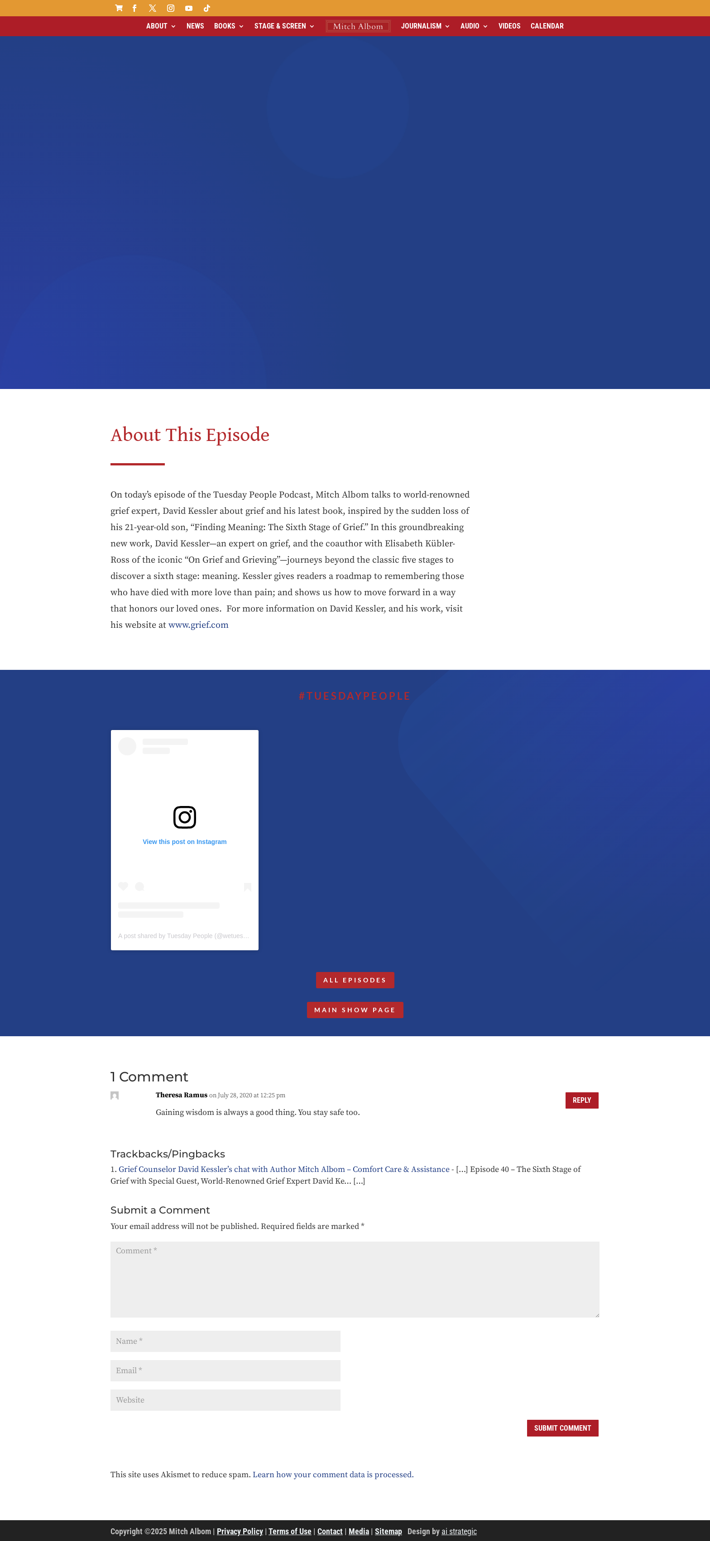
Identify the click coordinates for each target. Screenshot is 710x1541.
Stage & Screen (280, 26)
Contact (330, 1531)
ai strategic (459, 1531)
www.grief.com (198, 625)
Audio (470, 26)
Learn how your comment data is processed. (333, 1475)
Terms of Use (290, 1531)
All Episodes (355, 980)
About (157, 26)
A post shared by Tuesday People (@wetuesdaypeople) (196, 935)
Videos (510, 26)
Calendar (547, 26)
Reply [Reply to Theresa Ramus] (582, 1100)
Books (224, 26)
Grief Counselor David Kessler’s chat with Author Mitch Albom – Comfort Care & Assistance (284, 1169)
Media (359, 1531)
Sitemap (388, 1531)
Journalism (421, 26)
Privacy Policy (240, 1531)
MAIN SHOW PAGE (355, 1010)
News (195, 26)
